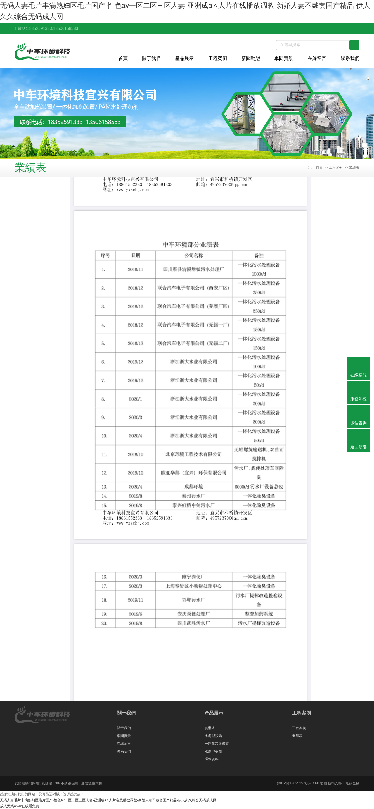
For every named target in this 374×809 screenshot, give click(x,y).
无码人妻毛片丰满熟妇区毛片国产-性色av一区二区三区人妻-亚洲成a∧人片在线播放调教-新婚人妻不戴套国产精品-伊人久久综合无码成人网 (108, 800)
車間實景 (283, 58)
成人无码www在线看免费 (19, 806)
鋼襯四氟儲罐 (41, 783)
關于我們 (151, 58)
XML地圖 (320, 783)
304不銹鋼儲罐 (66, 783)
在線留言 (317, 58)
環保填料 (212, 759)
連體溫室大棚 (91, 783)
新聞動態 (250, 58)
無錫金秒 (352, 783)
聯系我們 (350, 58)
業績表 (354, 167)
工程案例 (217, 58)
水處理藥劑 (213, 751)
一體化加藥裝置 (217, 743)
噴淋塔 (210, 728)
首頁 (123, 58)
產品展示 (184, 58)
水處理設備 (213, 736)
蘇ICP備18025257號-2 (294, 783)
